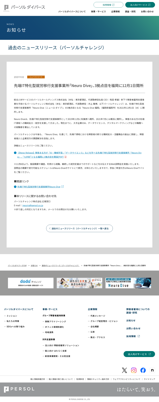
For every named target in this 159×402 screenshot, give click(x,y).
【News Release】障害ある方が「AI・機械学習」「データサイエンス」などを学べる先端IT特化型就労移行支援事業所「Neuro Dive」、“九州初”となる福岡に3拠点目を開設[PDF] (79, 154)
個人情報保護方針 (37, 379)
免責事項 (80, 379)
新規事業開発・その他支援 (57, 356)
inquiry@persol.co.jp (32, 205)
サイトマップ (149, 379)
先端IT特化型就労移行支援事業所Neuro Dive (38, 186)
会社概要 (95, 326)
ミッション (12, 315)
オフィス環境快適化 (54, 326)
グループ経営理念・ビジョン (104, 321)
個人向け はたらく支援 (56, 350)
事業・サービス (50, 309)
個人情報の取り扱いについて (61, 379)
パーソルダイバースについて (18, 309)
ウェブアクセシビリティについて (126, 379)
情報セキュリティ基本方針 (98, 379)
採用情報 (107, 4)
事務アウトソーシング (55, 321)
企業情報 (92, 309)
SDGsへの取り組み (16, 326)
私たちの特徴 (13, 321)
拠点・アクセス (98, 337)
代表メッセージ (98, 315)
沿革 (93, 331)
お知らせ (130, 320)
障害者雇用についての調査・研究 (138, 310)
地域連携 (49, 332)
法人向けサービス (138, 4)
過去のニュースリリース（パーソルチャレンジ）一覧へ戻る (80, 228)
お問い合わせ (133, 328)
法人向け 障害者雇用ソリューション (62, 345)
